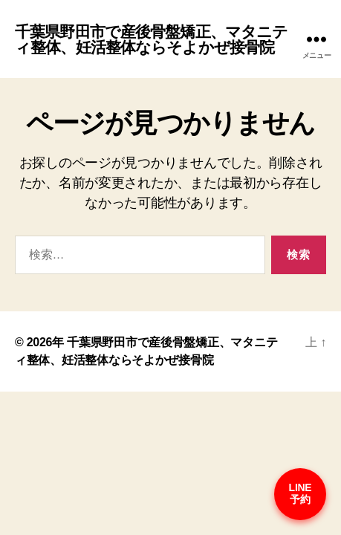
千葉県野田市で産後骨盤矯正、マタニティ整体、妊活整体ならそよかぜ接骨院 (151, 39)
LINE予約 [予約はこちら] (300, 493)
